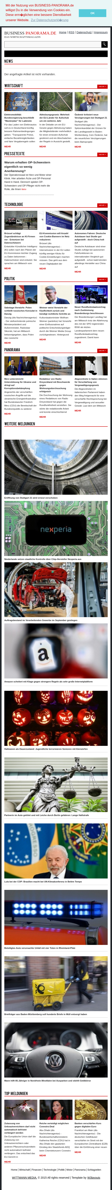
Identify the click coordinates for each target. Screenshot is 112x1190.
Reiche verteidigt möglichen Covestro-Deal (54, 1124)
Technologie (49, 1169)
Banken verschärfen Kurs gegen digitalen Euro (88, 1124)
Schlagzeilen (94, 1169)
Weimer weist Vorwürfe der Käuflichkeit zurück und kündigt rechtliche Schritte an (54, 310)
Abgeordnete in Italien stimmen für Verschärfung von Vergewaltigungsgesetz (91, 381)
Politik (61, 1169)
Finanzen (37, 1169)
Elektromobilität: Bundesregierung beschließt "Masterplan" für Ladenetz (19, 117)
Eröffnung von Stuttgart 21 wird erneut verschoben (31, 497)
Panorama (80, 1169)
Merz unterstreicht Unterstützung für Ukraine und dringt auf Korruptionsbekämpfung (20, 383)
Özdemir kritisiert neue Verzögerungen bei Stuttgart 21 (91, 116)
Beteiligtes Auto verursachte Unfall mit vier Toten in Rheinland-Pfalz (39, 947)
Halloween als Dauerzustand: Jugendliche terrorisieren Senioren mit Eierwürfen (46, 748)
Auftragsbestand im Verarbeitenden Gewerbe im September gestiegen (40, 620)
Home (62, 32)
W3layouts (93, 1177)
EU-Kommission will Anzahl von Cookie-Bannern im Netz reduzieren (54, 236)
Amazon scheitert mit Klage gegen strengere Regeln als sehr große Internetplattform (48, 681)
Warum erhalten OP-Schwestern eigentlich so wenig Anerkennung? (27, 166)
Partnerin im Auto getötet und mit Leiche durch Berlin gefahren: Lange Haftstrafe (46, 815)
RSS (71, 32)
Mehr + (102, 86)
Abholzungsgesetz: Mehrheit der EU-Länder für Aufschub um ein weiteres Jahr (54, 117)
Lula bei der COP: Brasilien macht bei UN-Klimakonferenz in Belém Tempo (43, 881)
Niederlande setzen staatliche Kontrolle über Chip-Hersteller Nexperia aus (42, 559)
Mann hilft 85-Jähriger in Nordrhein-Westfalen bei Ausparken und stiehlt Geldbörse (47, 1080)
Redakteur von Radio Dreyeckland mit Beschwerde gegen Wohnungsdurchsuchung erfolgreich (54, 384)
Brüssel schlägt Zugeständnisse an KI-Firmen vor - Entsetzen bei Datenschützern (19, 238)
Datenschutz (84, 32)
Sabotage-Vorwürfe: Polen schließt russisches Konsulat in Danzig (20, 310)
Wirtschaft (24, 1169)
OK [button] (92, 13)
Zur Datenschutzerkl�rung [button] (49, 20)
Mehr (7, 146)
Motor (69, 1169)
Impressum (101, 32)
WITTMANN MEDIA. (24, 1177)
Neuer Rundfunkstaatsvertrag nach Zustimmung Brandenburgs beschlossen (90, 310)
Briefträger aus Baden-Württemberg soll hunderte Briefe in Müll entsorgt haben (45, 1014)
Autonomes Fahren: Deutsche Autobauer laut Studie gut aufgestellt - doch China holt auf (90, 238)
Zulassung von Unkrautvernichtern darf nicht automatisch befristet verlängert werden (19, 1128)
